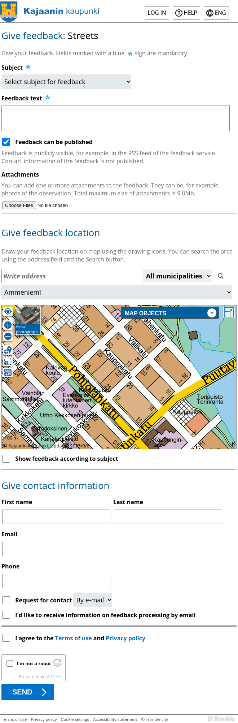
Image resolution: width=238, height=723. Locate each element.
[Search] (221, 276)
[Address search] (115, 276)
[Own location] (8, 311)
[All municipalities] (177, 275)
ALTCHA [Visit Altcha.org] (53, 677)
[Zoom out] (8, 336)
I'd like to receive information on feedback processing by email (105, 615)
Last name (128, 502)
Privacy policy (125, 638)
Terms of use (73, 638)
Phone (10, 566)
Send (22, 692)
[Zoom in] (8, 325)
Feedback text (26, 98)
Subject (12, 68)
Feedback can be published (54, 142)
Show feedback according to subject (66, 459)
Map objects (170, 312)
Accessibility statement (115, 719)
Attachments (20, 174)
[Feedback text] (115, 118)
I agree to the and (81, 638)
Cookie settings (75, 719)
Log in (157, 13)
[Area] (116, 292)
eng (220, 13)
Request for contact (44, 600)
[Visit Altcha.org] (57, 665)
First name (16, 502)
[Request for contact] (92, 600)
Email (9, 534)
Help (190, 13)
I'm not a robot (34, 663)
